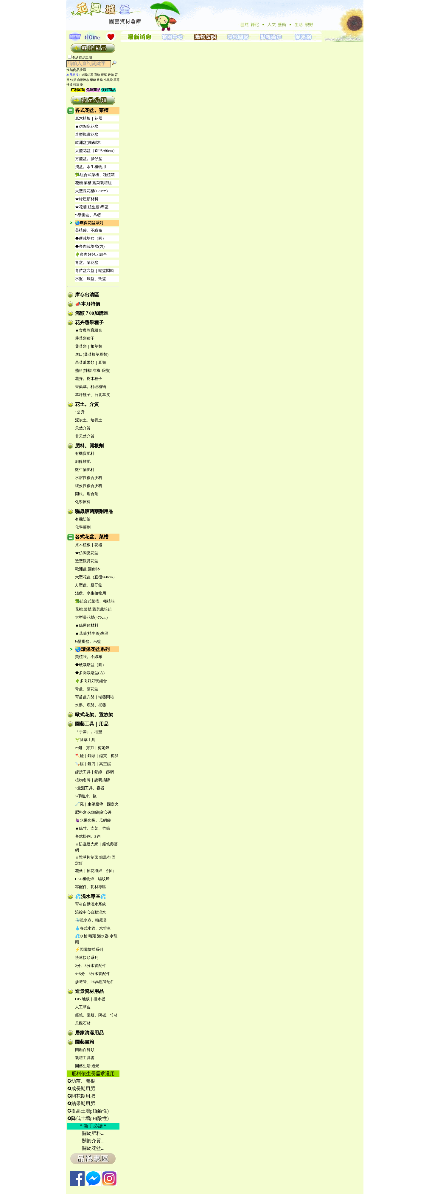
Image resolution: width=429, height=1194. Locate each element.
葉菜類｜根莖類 (88, 346)
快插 (73, 79)
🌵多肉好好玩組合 (91, 254)
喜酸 (97, 74)
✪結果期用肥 (81, 1103)
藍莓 (104, 74)
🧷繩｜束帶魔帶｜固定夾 (97, 804)
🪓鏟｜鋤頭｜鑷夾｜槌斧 (97, 756)
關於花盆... (93, 1148)
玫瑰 (100, 79)
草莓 (116, 79)
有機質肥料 (84, 453)
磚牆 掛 (78, 84)
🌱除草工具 (85, 739)
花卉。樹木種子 (88, 378)
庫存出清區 (87, 294)
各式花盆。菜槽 (91, 110)
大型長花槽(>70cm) (91, 191)
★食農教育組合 (88, 330)
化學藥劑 (83, 527)
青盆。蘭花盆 (86, 262)
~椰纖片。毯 (86, 796)
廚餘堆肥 (83, 461)
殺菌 (111, 74)
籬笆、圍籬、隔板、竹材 (96, 1015)
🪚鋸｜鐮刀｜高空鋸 (93, 764)
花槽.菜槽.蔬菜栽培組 (93, 183)
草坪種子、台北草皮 (92, 394)
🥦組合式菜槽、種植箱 (95, 174)
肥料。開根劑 (89, 445)
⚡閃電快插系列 (89, 949)
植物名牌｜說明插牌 (92, 780)
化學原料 (83, 502)
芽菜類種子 (84, 338)
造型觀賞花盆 (86, 134)
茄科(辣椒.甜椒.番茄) (93, 370)
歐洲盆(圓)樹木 (88, 142)
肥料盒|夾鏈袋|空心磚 (93, 812)
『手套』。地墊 (88, 731)
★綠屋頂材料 (86, 199)
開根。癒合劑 (86, 494)
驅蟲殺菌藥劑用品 (94, 511)
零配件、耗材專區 (90, 887)
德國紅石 (87, 74)
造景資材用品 (89, 991)
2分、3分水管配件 (90, 965)
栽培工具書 (84, 1058)
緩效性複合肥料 (88, 485)
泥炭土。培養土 (88, 420)
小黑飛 (108, 79)
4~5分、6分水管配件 (92, 973)
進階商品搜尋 (78, 70)
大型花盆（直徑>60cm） (96, 150)
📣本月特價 (87, 303)
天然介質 (83, 428)
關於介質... (93, 1140)
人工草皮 (83, 1007)
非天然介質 (84, 436)
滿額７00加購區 (91, 313)
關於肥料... (93, 1133)
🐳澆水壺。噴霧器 (91, 920)
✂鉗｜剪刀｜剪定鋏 (92, 747)
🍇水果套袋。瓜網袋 (93, 820)
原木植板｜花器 (88, 118)
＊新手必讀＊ (93, 1125)
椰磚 (93, 79)
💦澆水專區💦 (90, 896)
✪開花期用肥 (81, 1096)
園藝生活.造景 (87, 1066)
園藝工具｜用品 (91, 723)
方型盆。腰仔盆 (88, 158)
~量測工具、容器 (89, 788)
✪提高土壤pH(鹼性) (88, 1110)
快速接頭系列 (86, 957)
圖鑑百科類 (84, 1049)
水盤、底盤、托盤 (90, 278)
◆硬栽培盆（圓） (90, 238)
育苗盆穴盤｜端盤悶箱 (94, 270)
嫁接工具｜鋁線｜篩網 (94, 772)
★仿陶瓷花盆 (86, 126)
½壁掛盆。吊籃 (88, 215)
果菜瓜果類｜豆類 (90, 362)
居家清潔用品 (89, 1032)
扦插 (69, 84)
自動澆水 (83, 79)
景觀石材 (83, 1023)
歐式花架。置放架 (94, 714)
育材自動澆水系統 (90, 904)
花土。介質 (87, 404)
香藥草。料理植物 (90, 386)
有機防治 (83, 519)
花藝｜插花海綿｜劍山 (94, 870)
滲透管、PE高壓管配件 (94, 981)
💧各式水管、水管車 (93, 928)
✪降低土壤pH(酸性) (88, 1118)
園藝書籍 (84, 1041)
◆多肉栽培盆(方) (90, 246)
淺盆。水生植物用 (90, 166)
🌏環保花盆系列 (89, 223)
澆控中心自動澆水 (90, 912)
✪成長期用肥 (81, 1088)
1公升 (80, 412)
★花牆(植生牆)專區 (92, 207)
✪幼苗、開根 (81, 1081)
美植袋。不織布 (88, 230)
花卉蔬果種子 (89, 322)
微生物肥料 (84, 469)
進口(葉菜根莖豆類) (92, 354)
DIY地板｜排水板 (90, 999)
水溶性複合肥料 (88, 477)
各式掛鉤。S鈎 (87, 836)
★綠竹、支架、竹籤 (92, 828)
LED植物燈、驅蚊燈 (92, 878)
